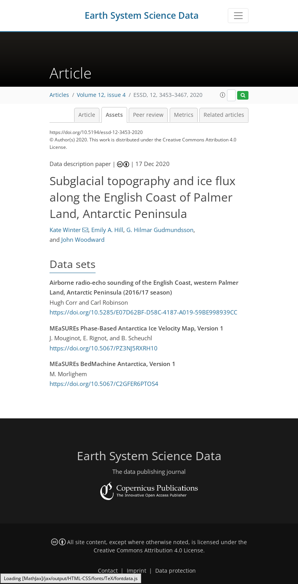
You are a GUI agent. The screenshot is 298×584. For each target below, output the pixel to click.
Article (86, 114)
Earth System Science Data (142, 15)
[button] (222, 94)
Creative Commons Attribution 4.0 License (148, 550)
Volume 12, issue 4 (101, 94)
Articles (59, 94)
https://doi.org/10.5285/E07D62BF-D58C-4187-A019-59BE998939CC (143, 312)
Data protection (175, 570)
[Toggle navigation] (238, 15)
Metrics (183, 114)
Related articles (224, 114)
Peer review (148, 114)
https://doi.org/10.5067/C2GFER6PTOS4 (104, 384)
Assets (114, 114)
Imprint (136, 570)
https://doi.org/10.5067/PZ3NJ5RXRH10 (104, 348)
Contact (108, 570)
